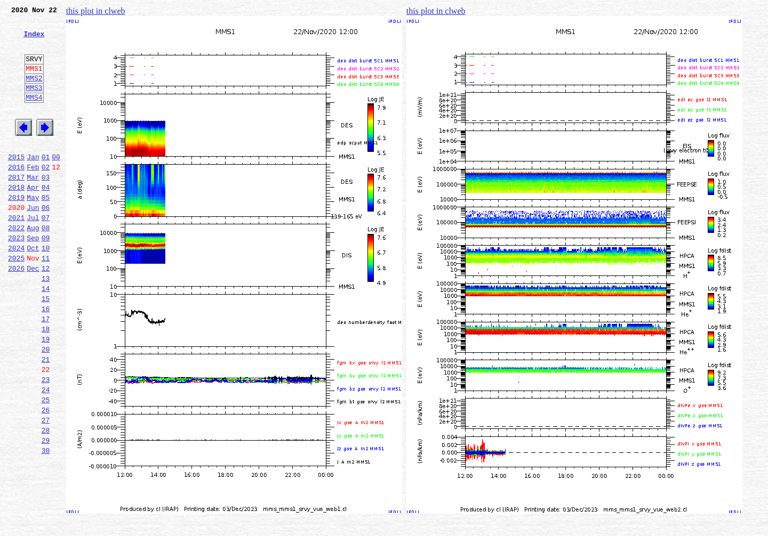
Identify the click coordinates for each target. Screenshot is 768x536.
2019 (16, 229)
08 (46, 264)
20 (46, 405)
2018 (16, 217)
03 (46, 205)
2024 (16, 288)
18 (46, 381)
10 (46, 288)
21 (46, 416)
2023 (16, 276)
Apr (33, 217)
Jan (33, 182)
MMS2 (34, 92)
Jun (33, 241)
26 (46, 475)
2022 (16, 264)
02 (46, 194)
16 (46, 358)
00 (56, 182)
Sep (33, 276)
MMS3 (34, 103)
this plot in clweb (95, 10)
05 (46, 229)
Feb (33, 194)
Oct (33, 288)
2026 (16, 311)
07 (46, 252)
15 (46, 346)
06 (46, 241)
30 (46, 522)
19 (46, 393)
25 (46, 463)
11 (46, 299)
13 (46, 323)
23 (46, 440)
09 (46, 276)
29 (46, 510)
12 (46, 311)
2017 (16, 205)
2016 (16, 194)
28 (46, 498)
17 (46, 370)
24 (46, 452)
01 (46, 182)
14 (46, 334)
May (33, 229)
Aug (33, 264)
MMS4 (34, 114)
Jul (33, 252)
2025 (16, 299)
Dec (33, 311)
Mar (33, 205)
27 (46, 487)
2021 (16, 252)
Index (33, 40)
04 (46, 217)
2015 (16, 182)
